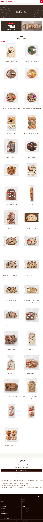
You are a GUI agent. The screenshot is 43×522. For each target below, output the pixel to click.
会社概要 (2, 511)
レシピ (23, 499)
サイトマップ (24, 511)
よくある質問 (3, 506)
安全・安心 (3, 508)
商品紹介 (5, 3)
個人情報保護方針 (4, 513)
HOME (2, 3)
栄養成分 (24, 506)
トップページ (3, 499)
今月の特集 (24, 501)
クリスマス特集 (3, 504)
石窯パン (24, 504)
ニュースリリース (25, 508)
